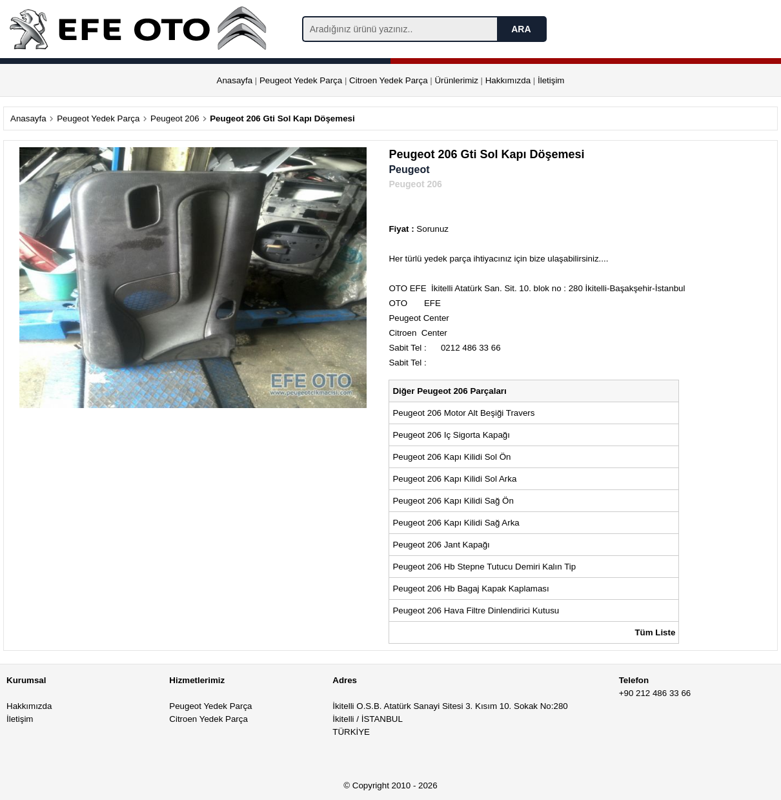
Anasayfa (235, 80)
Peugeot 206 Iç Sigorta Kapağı (451, 435)
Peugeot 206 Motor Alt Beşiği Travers (463, 413)
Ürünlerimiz (456, 80)
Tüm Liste (654, 632)
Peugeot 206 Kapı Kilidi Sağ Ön (452, 501)
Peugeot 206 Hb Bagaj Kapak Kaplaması (470, 588)
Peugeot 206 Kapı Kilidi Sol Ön (451, 457)
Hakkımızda (508, 80)
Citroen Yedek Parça (388, 80)
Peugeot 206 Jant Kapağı (440, 544)
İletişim (551, 80)
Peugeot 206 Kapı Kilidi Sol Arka (454, 479)
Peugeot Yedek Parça (300, 80)
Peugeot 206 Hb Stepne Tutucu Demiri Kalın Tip (484, 566)
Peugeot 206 (174, 118)
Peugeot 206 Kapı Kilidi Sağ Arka (455, 523)
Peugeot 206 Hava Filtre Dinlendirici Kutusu (475, 610)
